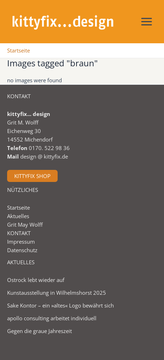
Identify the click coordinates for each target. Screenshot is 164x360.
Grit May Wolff (25, 224)
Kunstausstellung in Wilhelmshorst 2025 (56, 292)
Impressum (21, 241)
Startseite (18, 207)
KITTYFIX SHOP (32, 175)
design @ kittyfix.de (44, 156)
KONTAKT (19, 233)
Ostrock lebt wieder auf (35, 279)
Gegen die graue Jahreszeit (39, 330)
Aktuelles (18, 216)
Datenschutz (22, 250)
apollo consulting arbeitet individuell (51, 318)
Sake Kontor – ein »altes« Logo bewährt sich (60, 305)
